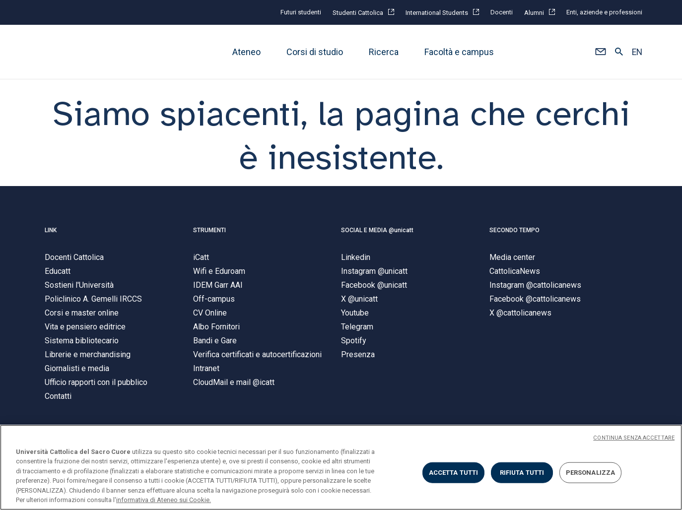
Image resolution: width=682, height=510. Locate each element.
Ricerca (384, 52)
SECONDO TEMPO (514, 230)
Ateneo (246, 52)
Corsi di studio (314, 52)
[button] (600, 52)
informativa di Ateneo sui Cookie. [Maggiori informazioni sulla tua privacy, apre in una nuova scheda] (163, 500)
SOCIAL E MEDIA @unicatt (377, 230)
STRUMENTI (209, 230)
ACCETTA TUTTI (453, 472)
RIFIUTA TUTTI (522, 472)
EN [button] (637, 52)
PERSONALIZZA (590, 472)
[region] (341, 467)
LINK (51, 230)
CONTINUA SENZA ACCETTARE (634, 438)
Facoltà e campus (459, 52)
